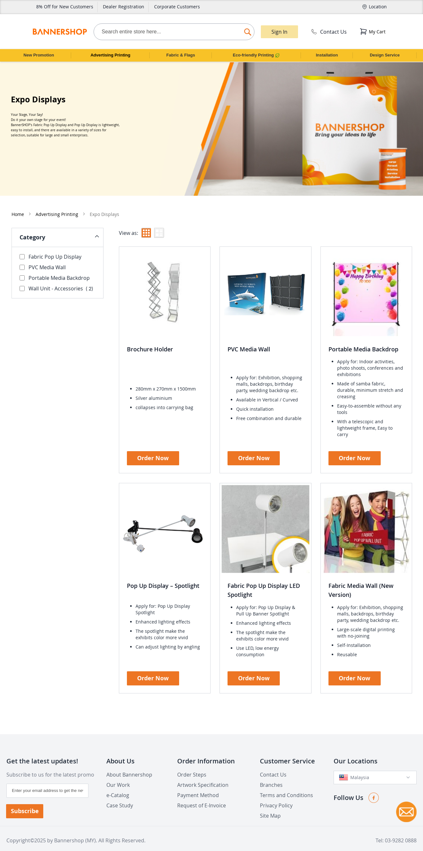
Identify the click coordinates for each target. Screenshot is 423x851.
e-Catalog (117, 787)
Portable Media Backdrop (363, 338)
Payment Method (198, 787)
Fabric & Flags (180, 55)
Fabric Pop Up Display (50, 245)
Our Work (118, 776)
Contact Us (328, 31)
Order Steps (191, 766)
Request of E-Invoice (201, 797)
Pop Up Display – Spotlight (163, 574)
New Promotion (38, 55)
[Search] (248, 30)
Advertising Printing (110, 55)
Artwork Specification (202, 776)
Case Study (119, 797)
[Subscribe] (24, 803)
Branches (271, 776)
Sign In (279, 31)
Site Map (270, 807)
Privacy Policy (276, 797)
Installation (327, 55)
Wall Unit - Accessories (58, 277)
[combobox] (174, 31)
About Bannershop (129, 766)
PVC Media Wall (249, 338)
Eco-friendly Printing (256, 55)
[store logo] (59, 32)
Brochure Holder (150, 338)
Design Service (385, 55)
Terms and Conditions (286, 787)
